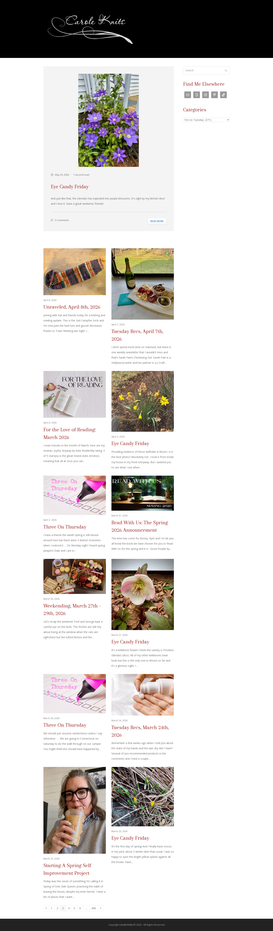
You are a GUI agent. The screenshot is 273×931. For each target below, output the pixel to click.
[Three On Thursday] (74, 514)
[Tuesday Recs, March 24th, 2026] (142, 718)
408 (94, 908)
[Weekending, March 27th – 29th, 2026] (74, 613)
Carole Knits (126, 924)
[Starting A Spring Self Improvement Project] (74, 833)
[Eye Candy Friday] (142, 420)
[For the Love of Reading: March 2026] (74, 420)
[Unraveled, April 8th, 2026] (74, 306)
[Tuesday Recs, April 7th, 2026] (142, 306)
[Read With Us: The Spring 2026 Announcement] (142, 514)
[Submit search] (226, 70)
